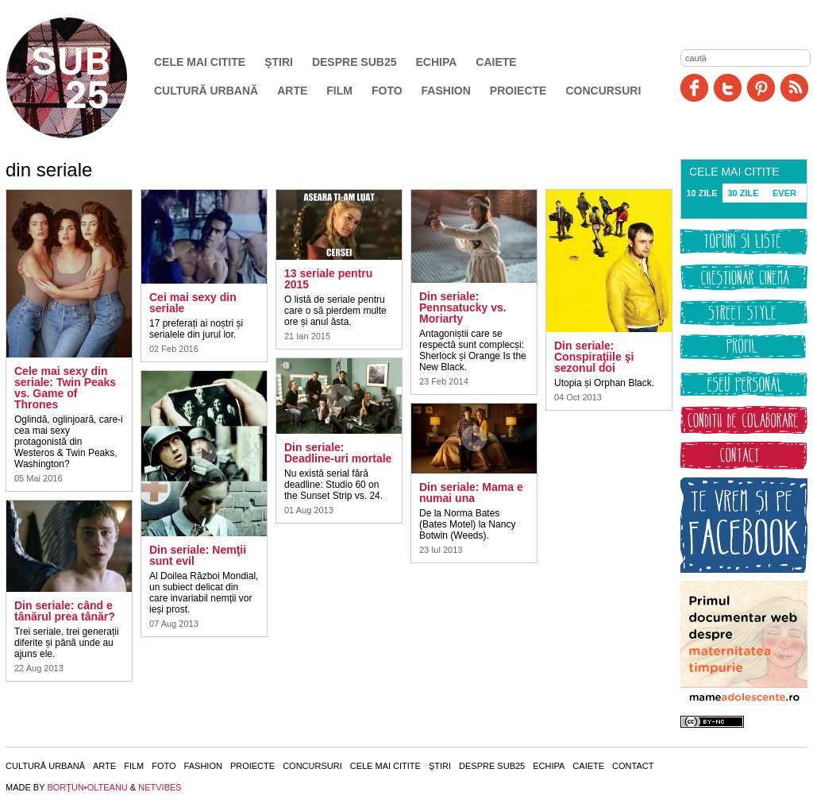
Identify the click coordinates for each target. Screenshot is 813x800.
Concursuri (603, 90)
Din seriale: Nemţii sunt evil (197, 555)
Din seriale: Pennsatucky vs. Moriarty (463, 307)
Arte (292, 90)
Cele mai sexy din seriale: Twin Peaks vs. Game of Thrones (65, 388)
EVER (784, 193)
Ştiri (278, 62)
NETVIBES (159, 787)
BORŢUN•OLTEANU (87, 787)
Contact (632, 766)
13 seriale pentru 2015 (328, 279)
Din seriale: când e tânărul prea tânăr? (64, 611)
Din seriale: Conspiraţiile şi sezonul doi (594, 356)
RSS (794, 88)
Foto (387, 90)
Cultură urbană (206, 90)
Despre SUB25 (354, 62)
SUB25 (85, 78)
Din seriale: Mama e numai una (471, 492)
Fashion (446, 90)
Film (339, 90)
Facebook (694, 88)
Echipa (436, 62)
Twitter (728, 88)
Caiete (496, 62)
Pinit (761, 88)
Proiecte (518, 90)
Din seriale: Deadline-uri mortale (337, 453)
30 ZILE (742, 193)
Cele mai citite (199, 62)
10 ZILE (701, 193)
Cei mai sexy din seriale (193, 303)
